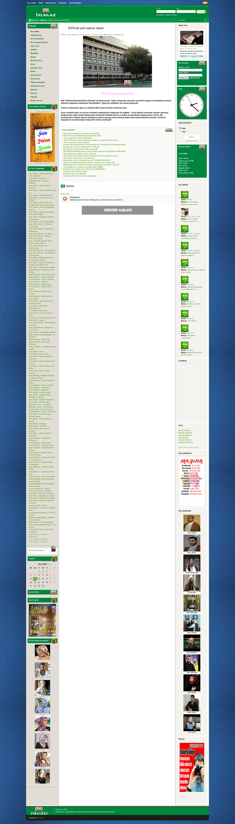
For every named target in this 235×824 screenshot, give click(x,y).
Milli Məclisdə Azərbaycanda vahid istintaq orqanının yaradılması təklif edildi (94, 151)
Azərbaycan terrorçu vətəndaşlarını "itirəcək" (81, 147)
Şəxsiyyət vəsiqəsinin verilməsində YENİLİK (81, 133)
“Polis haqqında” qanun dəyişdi (76, 142)
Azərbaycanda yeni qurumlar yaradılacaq (79, 176)
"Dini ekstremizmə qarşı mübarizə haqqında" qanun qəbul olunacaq (90, 156)
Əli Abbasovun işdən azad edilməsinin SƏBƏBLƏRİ (84, 169)
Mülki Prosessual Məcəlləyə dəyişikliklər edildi (82, 136)
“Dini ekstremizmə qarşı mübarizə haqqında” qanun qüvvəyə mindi (90, 140)
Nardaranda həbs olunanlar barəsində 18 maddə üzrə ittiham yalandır (91, 165)
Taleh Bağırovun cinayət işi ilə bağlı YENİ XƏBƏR (83, 167)
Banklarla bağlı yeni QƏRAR (74, 174)
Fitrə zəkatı (191, 321)
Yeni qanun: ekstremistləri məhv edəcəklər (80, 149)
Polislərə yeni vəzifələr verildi (75, 171)
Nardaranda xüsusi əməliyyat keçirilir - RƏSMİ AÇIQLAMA (86, 160)
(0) (113, 34)
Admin (69, 34)
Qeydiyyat (160, 15)
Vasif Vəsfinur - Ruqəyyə (38, 539)
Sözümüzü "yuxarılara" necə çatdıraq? (78, 158)
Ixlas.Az (58, 809)
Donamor (40, 818)
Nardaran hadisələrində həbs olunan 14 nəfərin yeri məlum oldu (89, 162)
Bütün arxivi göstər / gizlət (188, 447)
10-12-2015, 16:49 (96, 34)
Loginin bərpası (171, 15)
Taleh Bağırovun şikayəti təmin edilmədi (79, 154)
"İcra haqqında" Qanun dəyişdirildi (77, 138)
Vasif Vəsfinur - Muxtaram (38, 541)
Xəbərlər (81, 34)
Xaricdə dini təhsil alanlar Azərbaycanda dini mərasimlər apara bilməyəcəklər (94, 144)
